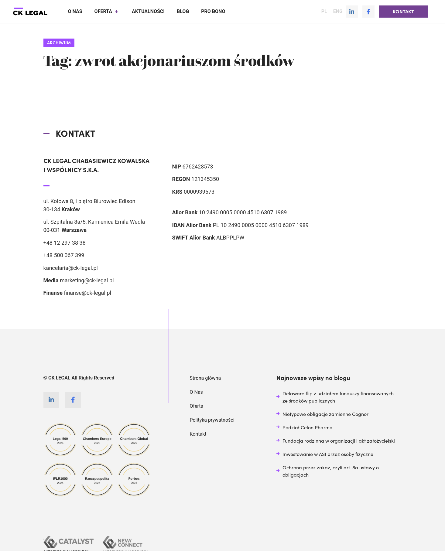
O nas (75, 11)
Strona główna (205, 378)
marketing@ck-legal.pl (87, 280)
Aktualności (148, 11)
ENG (338, 11)
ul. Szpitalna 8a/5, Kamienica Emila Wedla (94, 221)
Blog (183, 11)
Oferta (107, 12)
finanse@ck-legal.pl (87, 292)
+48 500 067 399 (63, 255)
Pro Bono (213, 11)
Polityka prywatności (212, 420)
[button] (403, 11)
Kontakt (198, 434)
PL (324, 11)
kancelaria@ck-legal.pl (70, 267)
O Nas (196, 392)
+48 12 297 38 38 (64, 242)
